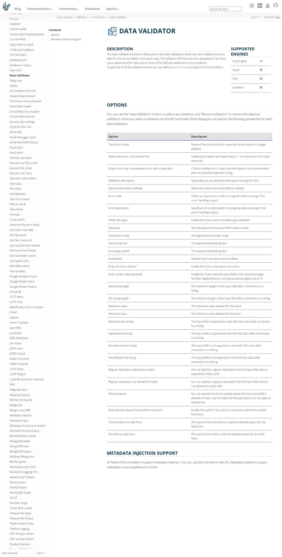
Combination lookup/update (27, 34)
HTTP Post (16, 302)
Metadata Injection (21, 415)
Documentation (38, 9)
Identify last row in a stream (26, 307)
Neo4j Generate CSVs (23, 467)
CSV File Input (18, 55)
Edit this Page (272, 17)
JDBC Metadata (19, 338)
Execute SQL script (21, 168)
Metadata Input (19, 420)
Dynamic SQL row (20, 127)
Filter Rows (16, 209)
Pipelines (81, 17)
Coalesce (15, 24)
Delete (13, 86)
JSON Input (16, 348)
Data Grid (15, 70)
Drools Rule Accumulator (25, 111)
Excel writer (16, 153)
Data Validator (20, 75)
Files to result (18, 204)
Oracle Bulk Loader (21, 508)
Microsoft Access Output (24, 431)
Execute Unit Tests (21, 173)
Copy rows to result (21, 44)
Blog (18, 9)
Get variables (17, 271)
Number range (19, 503)
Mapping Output (20, 395)
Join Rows (15, 343)
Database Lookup (20, 65)
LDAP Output (18, 374)
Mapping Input (19, 389)
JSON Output (17, 353)
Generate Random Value (24, 225)
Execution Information (23, 178)
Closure (14, 19)
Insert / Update (19, 322)
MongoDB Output (20, 451)
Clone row (16, 13)
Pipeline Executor (20, 544)
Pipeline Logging (19, 529)
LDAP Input (17, 369)
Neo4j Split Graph (20, 492)
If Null (13, 312)
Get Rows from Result (23, 250)
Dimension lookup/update (25, 101)
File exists (15, 189)
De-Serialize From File (23, 91)
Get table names (19, 266)
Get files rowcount (21, 240)
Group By (15, 292)
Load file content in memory (27, 379)
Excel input (16, 147)
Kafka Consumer (20, 359)
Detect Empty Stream (22, 96)
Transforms (98, 17)
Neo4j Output (18, 487)
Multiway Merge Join (22, 456)
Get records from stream (25, 245)
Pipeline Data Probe (22, 523)
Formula (15, 214)
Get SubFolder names (23, 256)
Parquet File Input (20, 513)
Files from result (19, 199)
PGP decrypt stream (22, 534)
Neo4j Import (18, 482)
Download (92, 9)
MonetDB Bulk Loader (23, 436)
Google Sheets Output (23, 286)
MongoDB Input (19, 446)
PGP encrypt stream (22, 539)
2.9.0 (254, 17)
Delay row (16, 80)
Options (55, 34)
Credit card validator (22, 50)
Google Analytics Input (23, 276)
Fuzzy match (17, 219)
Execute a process (20, 158)
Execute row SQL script (23, 163)
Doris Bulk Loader (20, 106)
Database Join (18, 60)
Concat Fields (18, 39)
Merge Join (16, 405)
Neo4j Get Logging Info (24, 472)
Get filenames (18, 235)
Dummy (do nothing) (22, 122)
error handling (184, 67)
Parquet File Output (21, 518)
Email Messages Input (23, 137)
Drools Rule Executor (22, 116)
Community (67, 9)
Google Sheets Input (22, 281)
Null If (13, 498)
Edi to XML (16, 132)
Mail (12, 384)
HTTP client (16, 297)
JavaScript (15, 333)
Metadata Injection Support (66, 39)
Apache (111, 9)
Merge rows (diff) (20, 410)
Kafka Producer (19, 364)
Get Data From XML (22, 230)
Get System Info (19, 261)
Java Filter (15, 328)
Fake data (15, 183)
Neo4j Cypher (18, 462)
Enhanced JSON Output (24, 142)
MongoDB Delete (20, 441)
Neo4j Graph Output (22, 477)
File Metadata (18, 194)
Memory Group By (21, 400)
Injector (14, 317)
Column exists (18, 29)
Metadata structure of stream (28, 426)
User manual (64, 17)
